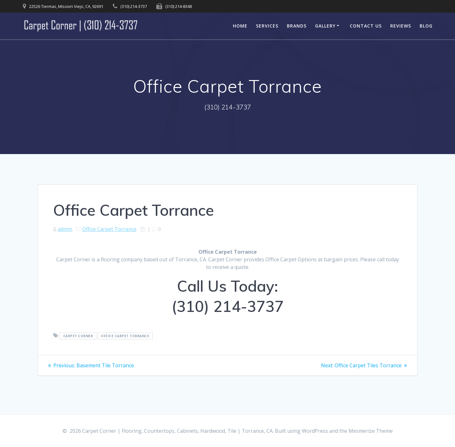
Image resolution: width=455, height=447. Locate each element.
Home (240, 26)
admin (65, 229)
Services (267, 26)
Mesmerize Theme (371, 430)
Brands (296, 26)
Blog (426, 26)
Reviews (400, 26)
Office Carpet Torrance (109, 229)
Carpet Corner (78, 336)
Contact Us (366, 26)
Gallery (325, 26)
